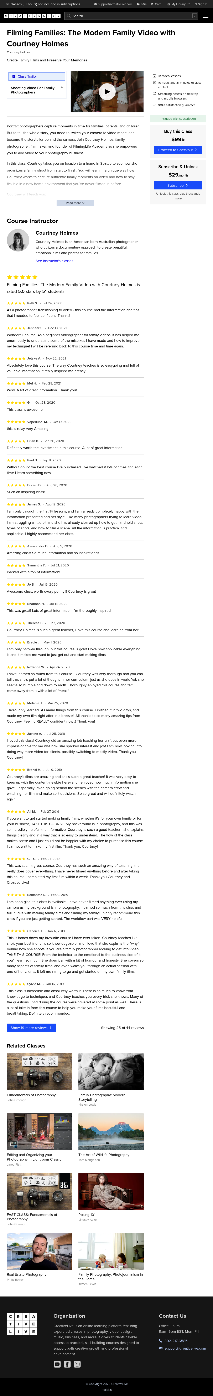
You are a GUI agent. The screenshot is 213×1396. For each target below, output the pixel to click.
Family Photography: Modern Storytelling (101, 1097)
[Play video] (107, 91)
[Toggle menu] (205, 16)
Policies (107, 1389)
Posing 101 (86, 1214)
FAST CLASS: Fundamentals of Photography (32, 1217)
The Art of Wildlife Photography (103, 1154)
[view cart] (157, 4)
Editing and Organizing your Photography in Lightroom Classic (34, 1157)
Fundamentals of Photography (31, 1094)
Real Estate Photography (26, 1274)
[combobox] (131, 16)
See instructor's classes (54, 260)
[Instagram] (77, 1364)
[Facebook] (67, 1364)
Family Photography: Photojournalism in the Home (110, 1277)
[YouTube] (57, 1364)
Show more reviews (32, 1027)
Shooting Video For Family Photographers (32, 90)
